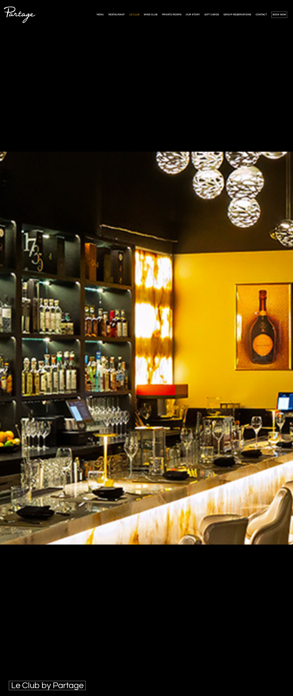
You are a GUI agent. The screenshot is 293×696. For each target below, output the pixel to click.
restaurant (116, 14)
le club (134, 14)
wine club (150, 14)
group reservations (237, 14)
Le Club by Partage (47, 685)
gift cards (211, 14)
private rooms (171, 14)
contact (261, 14)
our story (193, 14)
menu (100, 14)
